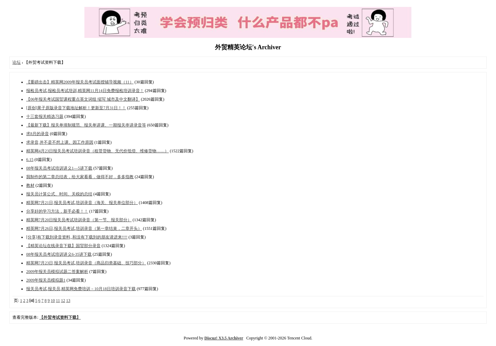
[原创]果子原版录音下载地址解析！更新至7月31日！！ (76, 107)
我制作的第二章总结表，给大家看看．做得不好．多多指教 (80, 176)
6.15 (29, 159)
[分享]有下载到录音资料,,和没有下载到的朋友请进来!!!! (76, 237)
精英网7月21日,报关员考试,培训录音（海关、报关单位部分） (82, 202)
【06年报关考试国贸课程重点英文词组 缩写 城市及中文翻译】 (83, 99)
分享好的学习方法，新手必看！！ (57, 211)
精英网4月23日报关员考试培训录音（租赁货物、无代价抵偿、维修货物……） (97, 151)
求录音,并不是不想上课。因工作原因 (59, 142)
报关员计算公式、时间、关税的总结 (59, 194)
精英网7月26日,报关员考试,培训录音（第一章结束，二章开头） (84, 228)
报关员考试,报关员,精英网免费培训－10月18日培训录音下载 (81, 288)
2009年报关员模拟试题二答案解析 (57, 271)
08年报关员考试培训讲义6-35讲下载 (59, 254)
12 (63, 300)
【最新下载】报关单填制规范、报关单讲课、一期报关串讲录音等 (86, 125)
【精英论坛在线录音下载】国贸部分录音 (63, 245)
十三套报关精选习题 (44, 116)
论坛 (16, 62)
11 (58, 300)
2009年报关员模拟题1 (45, 280)
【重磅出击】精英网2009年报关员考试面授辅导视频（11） (80, 82)
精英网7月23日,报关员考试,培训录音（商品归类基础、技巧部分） (86, 263)
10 (53, 300)
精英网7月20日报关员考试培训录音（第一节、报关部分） (79, 219)
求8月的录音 (37, 133)
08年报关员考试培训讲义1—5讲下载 (59, 168)
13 (68, 300)
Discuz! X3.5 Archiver (223, 338)
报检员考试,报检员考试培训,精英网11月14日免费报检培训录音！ (85, 90)
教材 (30, 185)
